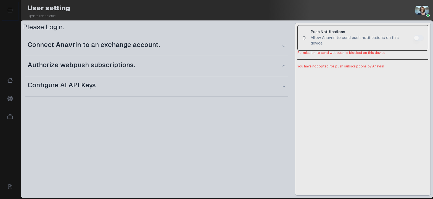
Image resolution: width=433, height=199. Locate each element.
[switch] (419, 38)
